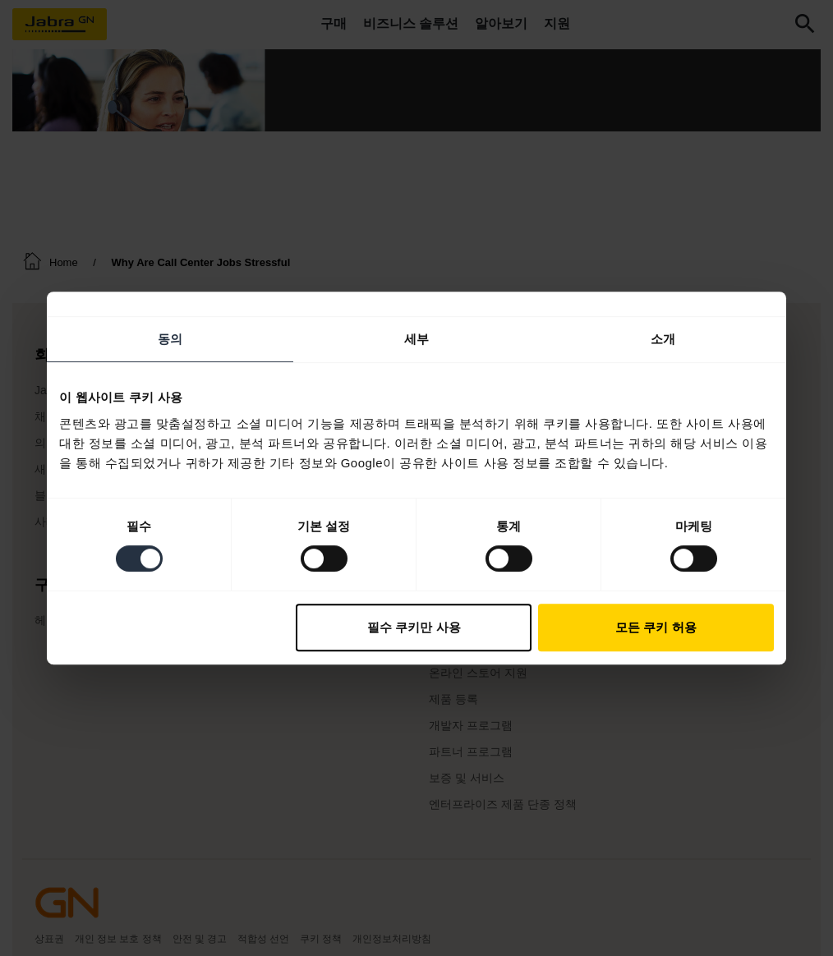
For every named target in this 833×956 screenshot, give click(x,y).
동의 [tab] (170, 339)
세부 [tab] (416, 339)
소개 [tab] (663, 339)
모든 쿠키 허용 (655, 627)
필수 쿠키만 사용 (413, 627)
